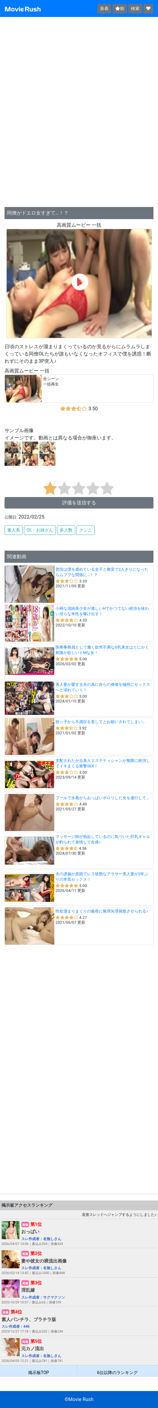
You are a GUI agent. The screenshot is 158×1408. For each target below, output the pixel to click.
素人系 (13, 530)
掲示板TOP (38, 1372)
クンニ (85, 530)
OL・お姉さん (40, 530)
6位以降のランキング (117, 1372)
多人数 (66, 530)
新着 (104, 8)
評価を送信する (79, 502)
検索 (135, 8)
